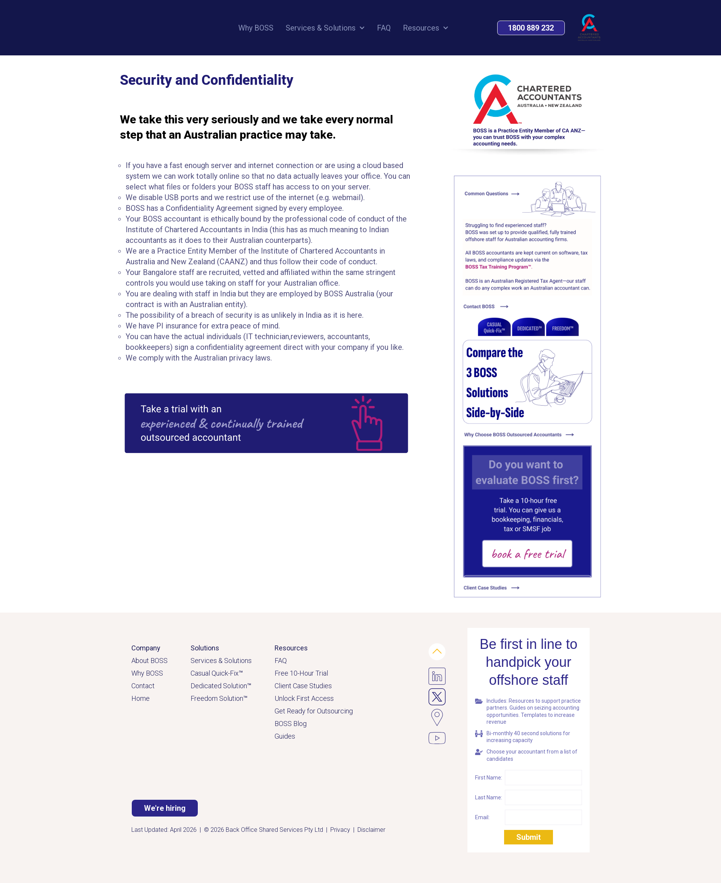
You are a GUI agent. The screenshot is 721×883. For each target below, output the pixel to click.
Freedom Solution (219, 698)
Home (140, 698)
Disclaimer (371, 829)
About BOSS (149, 661)
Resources (425, 28)
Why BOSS (255, 28)
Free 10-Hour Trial (301, 673)
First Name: (488, 777)
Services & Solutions (325, 28)
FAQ (384, 28)
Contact (143, 686)
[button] (531, 28)
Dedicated (207, 686)
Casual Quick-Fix (217, 673)
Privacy (340, 829)
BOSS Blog (291, 724)
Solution (237, 686)
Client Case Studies (303, 686)
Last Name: (488, 797)
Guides (285, 736)
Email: (482, 817)
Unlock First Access (304, 698)
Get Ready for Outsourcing (314, 711)
